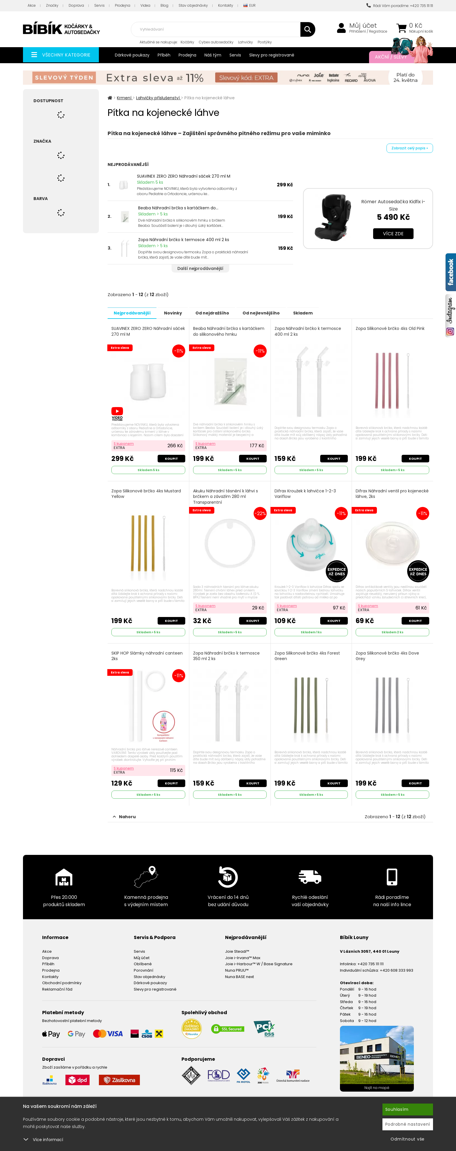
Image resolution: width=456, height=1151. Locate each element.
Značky (52, 5)
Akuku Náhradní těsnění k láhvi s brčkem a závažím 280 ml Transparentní (225, 495)
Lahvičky (245, 42)
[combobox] (223, 29)
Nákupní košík (421, 31)
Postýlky (265, 42)
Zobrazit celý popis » (409, 148)
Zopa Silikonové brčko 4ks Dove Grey (387, 654)
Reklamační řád (57, 987)
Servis (99, 5)
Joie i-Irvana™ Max (242, 955)
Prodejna (122, 5)
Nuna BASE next (239, 974)
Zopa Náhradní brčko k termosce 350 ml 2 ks (226, 654)
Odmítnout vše (408, 1139)
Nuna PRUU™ (237, 968)
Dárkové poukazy (132, 55)
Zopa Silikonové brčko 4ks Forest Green (307, 654)
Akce (32, 5)
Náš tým (212, 55)
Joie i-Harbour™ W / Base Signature (259, 962)
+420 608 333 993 (396, 968)
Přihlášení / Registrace (368, 31)
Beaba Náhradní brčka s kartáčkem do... (178, 208)
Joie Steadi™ (237, 949)
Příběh (164, 55)
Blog (164, 5)
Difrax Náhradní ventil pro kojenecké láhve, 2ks (381, 493)
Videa (145, 5)
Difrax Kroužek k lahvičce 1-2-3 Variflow (305, 493)
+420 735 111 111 (370, 962)
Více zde (393, 233)
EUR (249, 5)
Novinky (178, 313)
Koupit (171, 457)
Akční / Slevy (398, 57)
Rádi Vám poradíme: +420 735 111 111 (399, 5)
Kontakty (225, 5)
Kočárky (187, 42)
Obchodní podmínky (61, 980)
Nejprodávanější (133, 313)
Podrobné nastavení (407, 1124)
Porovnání (143, 968)
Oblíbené (143, 962)
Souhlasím (397, 1109)
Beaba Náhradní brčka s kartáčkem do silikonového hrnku (229, 331)
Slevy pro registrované (271, 55)
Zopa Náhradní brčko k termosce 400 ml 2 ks (183, 240)
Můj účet (363, 25)
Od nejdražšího (220, 313)
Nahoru (124, 814)
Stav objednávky (193, 5)
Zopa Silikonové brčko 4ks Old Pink (390, 328)
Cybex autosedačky (216, 42)
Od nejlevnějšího (272, 313)
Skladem (317, 313)
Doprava (76, 5)
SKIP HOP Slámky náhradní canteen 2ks (147, 654)
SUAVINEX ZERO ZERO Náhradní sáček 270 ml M (183, 176)
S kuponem (124, 442)
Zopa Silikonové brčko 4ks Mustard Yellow (146, 493)
